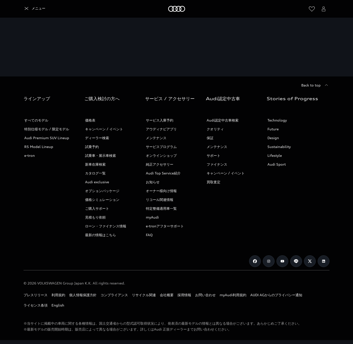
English (57, 305)
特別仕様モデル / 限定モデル (46, 129)
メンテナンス (156, 138)
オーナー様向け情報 (161, 191)
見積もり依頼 (95, 217)
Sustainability (279, 147)
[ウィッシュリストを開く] (312, 9)
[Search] (300, 9)
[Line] (296, 261)
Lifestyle (274, 155)
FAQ (149, 235)
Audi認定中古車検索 (223, 120)
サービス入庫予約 (159, 120)
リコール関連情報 (159, 199)
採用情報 (184, 295)
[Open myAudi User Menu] (323, 9)
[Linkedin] (323, 261)
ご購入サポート (97, 208)
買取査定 (213, 182)
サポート (213, 155)
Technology (277, 120)
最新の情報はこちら (100, 235)
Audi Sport (276, 164)
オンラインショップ (161, 155)
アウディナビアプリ (161, 129)
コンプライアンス (114, 295)
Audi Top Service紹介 (163, 173)
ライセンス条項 (36, 305)
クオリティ (215, 129)
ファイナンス (217, 164)
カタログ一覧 (95, 173)
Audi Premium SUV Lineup (46, 138)
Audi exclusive (97, 182)
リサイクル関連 (144, 295)
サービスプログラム (161, 147)
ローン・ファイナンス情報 (105, 226)
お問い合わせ (205, 295)
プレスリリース (36, 295)
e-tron (29, 155)
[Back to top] (315, 85)
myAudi (152, 217)
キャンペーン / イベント (104, 129)
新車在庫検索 (95, 164)
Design (273, 138)
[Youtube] (282, 261)
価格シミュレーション (102, 199)
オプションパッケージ (102, 191)
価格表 (90, 120)
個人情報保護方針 (83, 295)
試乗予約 (92, 147)
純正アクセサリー (159, 164)
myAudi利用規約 (233, 295)
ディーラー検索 (97, 138)
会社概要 (167, 295)
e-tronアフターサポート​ (165, 226)
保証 (210, 138)
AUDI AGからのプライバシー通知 (276, 295)
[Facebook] (255, 261)
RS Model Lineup (38, 147)
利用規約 (58, 295)
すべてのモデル (36, 120)
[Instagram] (269, 261)
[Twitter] (310, 261)
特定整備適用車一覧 (161, 208)
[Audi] (32, 9)
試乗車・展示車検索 (100, 155)
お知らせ (153, 182)
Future (273, 129)
